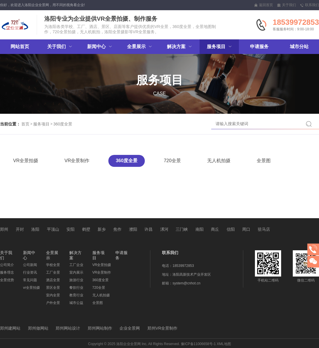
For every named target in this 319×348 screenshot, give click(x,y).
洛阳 (35, 229)
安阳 (70, 229)
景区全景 (53, 288)
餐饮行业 (76, 288)
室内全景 (53, 295)
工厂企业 (76, 265)
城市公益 (76, 303)
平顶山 (53, 229)
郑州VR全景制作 (162, 328)
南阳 (199, 229)
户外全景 (53, 303)
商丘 (215, 229)
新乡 (102, 229)
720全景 (172, 160)
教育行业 (76, 295)
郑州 (4, 229)
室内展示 (76, 272)
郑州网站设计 (68, 328)
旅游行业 (76, 280)
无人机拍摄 (218, 160)
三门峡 (182, 229)
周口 (246, 229)
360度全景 (62, 124)
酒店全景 (53, 280)
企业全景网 (129, 328)
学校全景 (53, 265)
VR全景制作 (76, 160)
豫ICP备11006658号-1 (198, 344)
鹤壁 (86, 229)
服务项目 (41, 124)
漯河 (164, 229)
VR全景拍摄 (25, 160)
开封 (20, 229)
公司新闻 (30, 265)
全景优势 (7, 280)
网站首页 (19, 46)
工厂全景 (53, 272)
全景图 (264, 160)
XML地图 (224, 344)
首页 (25, 124)
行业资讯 (30, 272)
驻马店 (264, 229)
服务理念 (7, 272)
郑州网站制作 (100, 328)
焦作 (117, 229)
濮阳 (133, 229)
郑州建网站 (10, 328)
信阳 (231, 229)
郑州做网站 (38, 328)
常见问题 (30, 280)
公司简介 (7, 265)
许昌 (148, 229)
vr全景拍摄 (31, 288)
